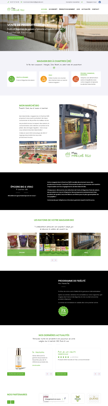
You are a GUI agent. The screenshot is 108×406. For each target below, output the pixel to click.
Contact (95, 9)
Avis (78, 9)
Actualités (86, 9)
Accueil (44, 9)
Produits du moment (67, 9)
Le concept (53, 9)
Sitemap (78, 403)
